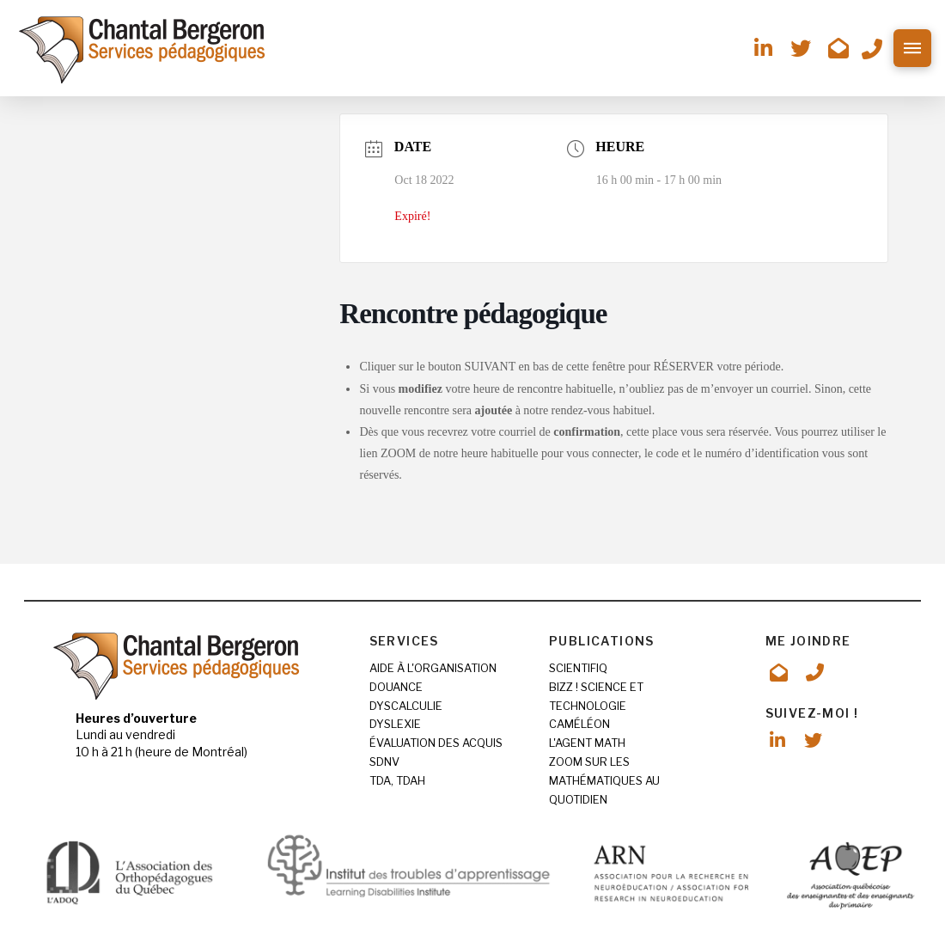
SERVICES (404, 640)
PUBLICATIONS (602, 640)
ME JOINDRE (808, 640)
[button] (912, 48)
